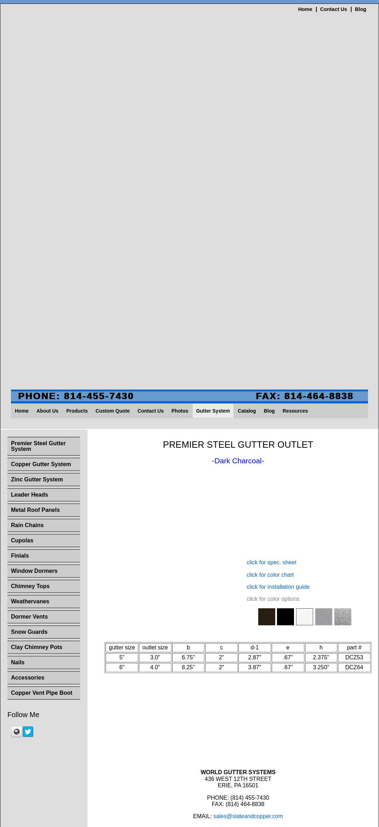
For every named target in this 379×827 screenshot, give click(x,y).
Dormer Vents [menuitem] (29, 308)
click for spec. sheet (271, 422)
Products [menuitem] (77, 102)
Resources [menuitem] (295, 102)
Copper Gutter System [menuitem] (41, 156)
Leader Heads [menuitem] (29, 186)
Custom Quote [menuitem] (113, 102)
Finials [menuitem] (20, 247)
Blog (360, 9)
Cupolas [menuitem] (22, 232)
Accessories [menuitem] (27, 369)
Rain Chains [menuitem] (27, 217)
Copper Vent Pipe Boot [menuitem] (41, 384)
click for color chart (270, 434)
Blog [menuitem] (269, 102)
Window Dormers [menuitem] (34, 262)
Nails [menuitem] (17, 354)
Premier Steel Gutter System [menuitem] (38, 138)
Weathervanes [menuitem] (30, 293)
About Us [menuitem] (47, 102)
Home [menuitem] (22, 102)
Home (305, 9)
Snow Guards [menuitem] (29, 323)
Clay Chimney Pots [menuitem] (36, 339)
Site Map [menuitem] (313, 707)
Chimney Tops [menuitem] (30, 278)
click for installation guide (278, 446)
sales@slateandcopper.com (248, 676)
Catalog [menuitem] (247, 102)
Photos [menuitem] (179, 102)
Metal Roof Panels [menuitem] (35, 202)
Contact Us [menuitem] (150, 102)
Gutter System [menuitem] (213, 102)
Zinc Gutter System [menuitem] (37, 171)
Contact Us (333, 9)
